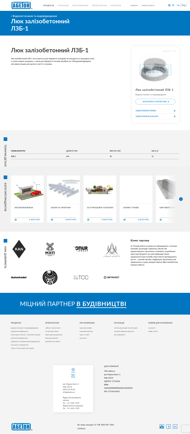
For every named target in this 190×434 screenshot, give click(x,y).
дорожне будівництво (19, 331)
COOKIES (81, 429)
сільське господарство (19, 345)
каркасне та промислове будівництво (25, 341)
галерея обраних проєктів (124, 331)
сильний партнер (86, 331)
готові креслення (52, 331)
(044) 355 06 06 (69, 389)
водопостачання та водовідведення (24, 328)
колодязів (62, 59)
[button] (181, 199)
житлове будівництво (19, 338)
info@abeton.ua (69, 392)
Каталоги (151, 328)
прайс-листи (153, 331)
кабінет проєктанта (53, 328)
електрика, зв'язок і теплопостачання (25, 335)
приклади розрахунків (53, 335)
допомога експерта (52, 341)
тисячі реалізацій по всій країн (126, 328)
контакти (83, 338)
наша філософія (86, 328)
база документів (51, 338)
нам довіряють (119, 335)
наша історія (84, 335)
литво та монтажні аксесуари (22, 348)
